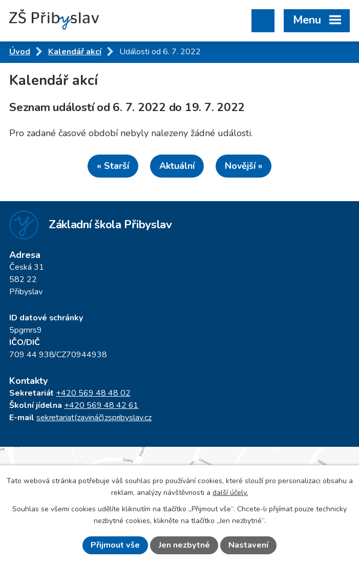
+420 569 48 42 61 (101, 405)
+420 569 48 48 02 (93, 393)
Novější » (243, 166)
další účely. (230, 492)
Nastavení (248, 545)
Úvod (19, 51)
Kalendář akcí (74, 51)
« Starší (113, 166)
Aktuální (177, 166)
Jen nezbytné (184, 545)
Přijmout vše (115, 545)
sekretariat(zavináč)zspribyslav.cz (94, 417)
